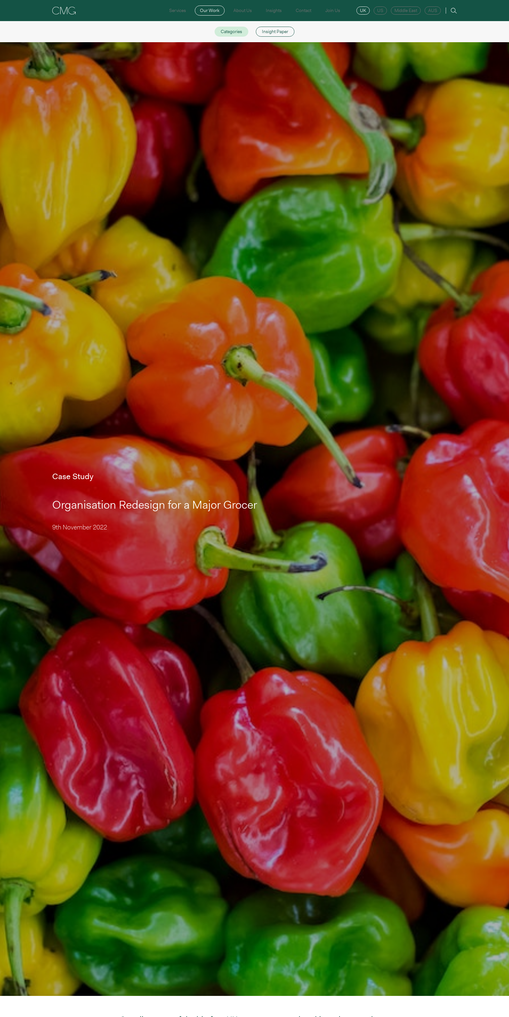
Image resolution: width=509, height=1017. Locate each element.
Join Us (332, 10)
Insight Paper (275, 31)
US (380, 10)
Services (177, 10)
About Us (242, 10)
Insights (274, 10)
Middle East (405, 10)
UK (363, 10)
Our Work (209, 10)
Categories (231, 31)
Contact (303, 10)
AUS (432, 10)
